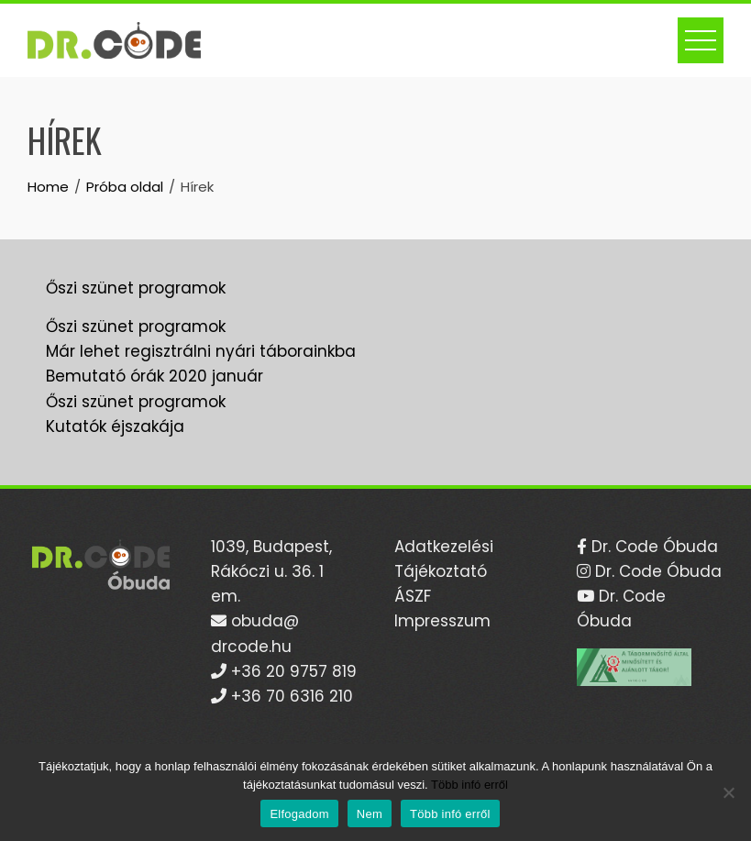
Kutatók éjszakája (115, 426)
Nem (369, 814)
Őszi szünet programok (136, 288)
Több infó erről (469, 784)
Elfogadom (299, 814)
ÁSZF (412, 596)
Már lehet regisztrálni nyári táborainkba (201, 351)
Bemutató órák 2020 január (154, 376)
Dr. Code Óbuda (652, 547)
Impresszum (442, 621)
